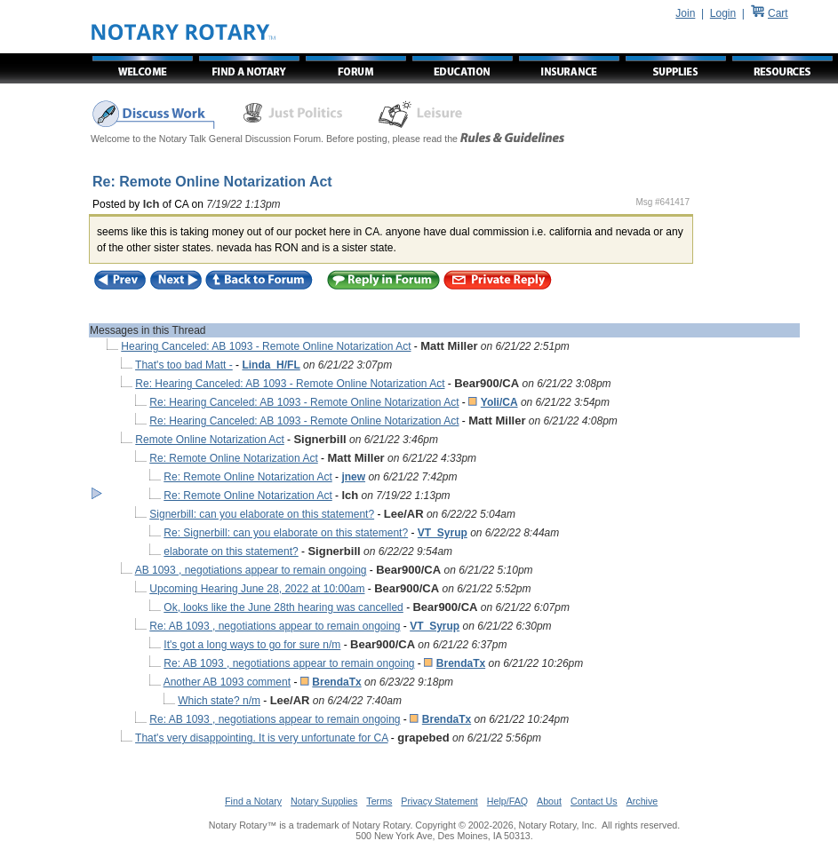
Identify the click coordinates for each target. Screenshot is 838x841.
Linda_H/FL (270, 365)
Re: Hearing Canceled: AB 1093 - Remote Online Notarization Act (289, 383)
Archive (642, 801)
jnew (353, 477)
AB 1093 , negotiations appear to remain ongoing (251, 570)
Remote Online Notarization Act (209, 439)
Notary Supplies (324, 801)
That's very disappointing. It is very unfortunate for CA (261, 738)
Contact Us (594, 801)
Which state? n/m (219, 700)
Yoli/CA (499, 402)
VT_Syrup (442, 533)
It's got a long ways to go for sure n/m (252, 645)
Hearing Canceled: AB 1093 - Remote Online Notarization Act (266, 346)
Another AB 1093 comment (227, 682)
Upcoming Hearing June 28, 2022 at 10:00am (256, 589)
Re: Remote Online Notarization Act (233, 458)
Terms (379, 801)
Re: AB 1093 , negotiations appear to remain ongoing (274, 626)
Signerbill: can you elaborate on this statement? (261, 514)
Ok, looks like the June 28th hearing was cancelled (283, 607)
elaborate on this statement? (231, 551)
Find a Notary (253, 801)
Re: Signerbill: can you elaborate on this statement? (286, 533)
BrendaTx (460, 663)
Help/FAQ (507, 801)
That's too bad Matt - (184, 365)
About (549, 801)
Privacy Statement (439, 801)
